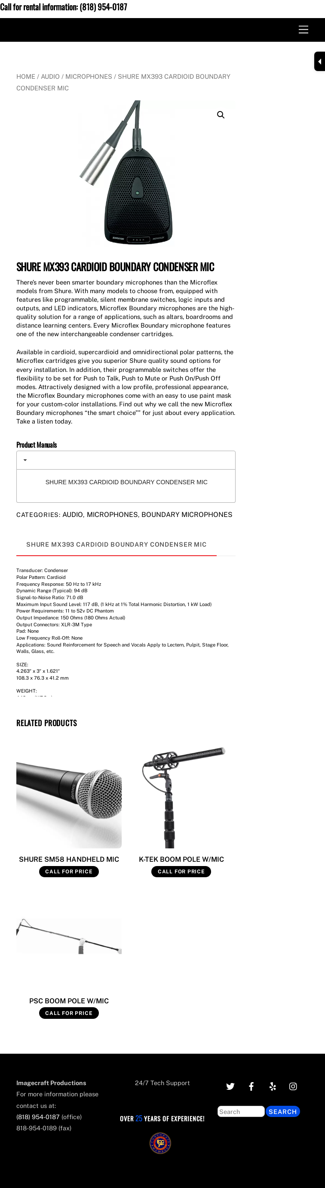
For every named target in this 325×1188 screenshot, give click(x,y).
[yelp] (272, 1085)
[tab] (126, 460)
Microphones (88, 76)
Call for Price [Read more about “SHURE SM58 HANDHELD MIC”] (68, 872)
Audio (50, 76)
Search (283, 1111)
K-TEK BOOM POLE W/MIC (181, 859)
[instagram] (293, 1085)
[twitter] (230, 1085)
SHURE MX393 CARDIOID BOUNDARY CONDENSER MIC (127, 482)
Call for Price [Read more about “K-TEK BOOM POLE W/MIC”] (181, 872)
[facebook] (251, 1085)
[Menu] (303, 30)
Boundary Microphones (187, 514)
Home (25, 76)
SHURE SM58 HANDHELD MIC (69, 859)
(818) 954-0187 (103, 6)
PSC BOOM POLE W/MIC (69, 1001)
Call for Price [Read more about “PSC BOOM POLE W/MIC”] (68, 1013)
